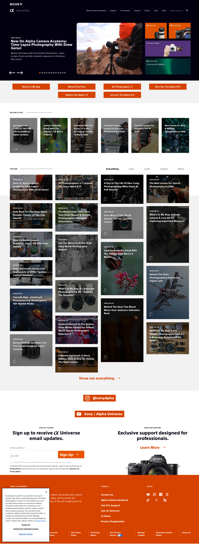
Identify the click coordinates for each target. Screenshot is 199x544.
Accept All (26, 525)
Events (147, 10)
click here (72, 469)
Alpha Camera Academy (96, 10)
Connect (137, 10)
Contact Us (107, 494)
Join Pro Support (110, 505)
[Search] (187, 10)
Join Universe (110, 511)
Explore (113, 10)
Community (125, 10)
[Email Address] (32, 448)
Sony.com (186, 533)
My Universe (176, 10)
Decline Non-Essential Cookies (25, 529)
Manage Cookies (26, 534)
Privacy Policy (15, 469)
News (106, 516)
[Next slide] (20, 72)
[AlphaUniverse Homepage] (19, 10)
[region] (26, 515)
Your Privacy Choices (116, 534)
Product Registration (113, 521)
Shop (164, 10)
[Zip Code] (32, 456)
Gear (156, 10)
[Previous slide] (12, 72)
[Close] (46, 492)
